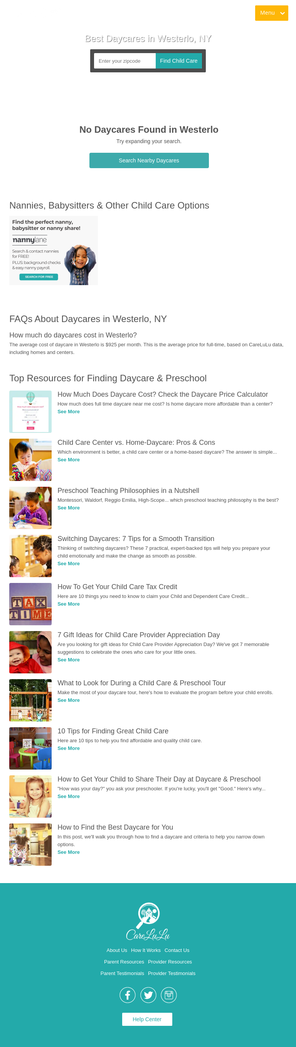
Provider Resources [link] (170, 962)
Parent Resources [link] (124, 962)
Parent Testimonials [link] (122, 973)
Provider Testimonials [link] (171, 973)
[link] (35, 13)
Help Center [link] (147, 1019)
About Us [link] (117, 950)
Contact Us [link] (177, 950)
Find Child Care (178, 61)
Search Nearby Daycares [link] (149, 160)
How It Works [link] (146, 950)
